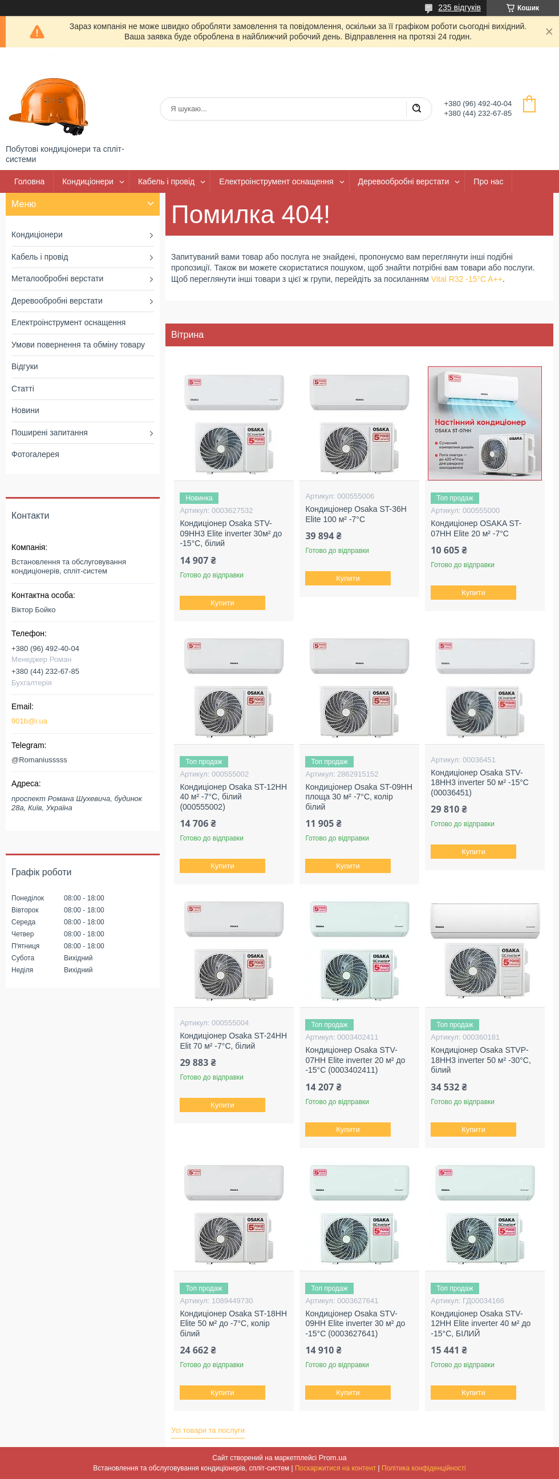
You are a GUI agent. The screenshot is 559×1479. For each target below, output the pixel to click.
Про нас (488, 181)
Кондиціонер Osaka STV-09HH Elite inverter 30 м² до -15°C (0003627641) (355, 1323)
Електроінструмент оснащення (276, 181)
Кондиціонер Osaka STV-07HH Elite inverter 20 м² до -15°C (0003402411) (355, 1059)
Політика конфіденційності (424, 1468)
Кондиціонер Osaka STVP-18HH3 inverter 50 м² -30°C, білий (481, 1059)
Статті (22, 388)
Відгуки (24, 366)
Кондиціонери (88, 181)
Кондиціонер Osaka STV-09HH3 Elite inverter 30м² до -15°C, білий (231, 533)
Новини (25, 410)
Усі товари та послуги (208, 1430)
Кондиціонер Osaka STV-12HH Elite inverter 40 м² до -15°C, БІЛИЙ (480, 1323)
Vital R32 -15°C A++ (467, 279)
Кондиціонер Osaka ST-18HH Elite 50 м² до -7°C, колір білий (233, 1323)
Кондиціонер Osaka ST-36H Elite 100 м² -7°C (356, 514)
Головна (29, 181)
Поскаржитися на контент (335, 1468)
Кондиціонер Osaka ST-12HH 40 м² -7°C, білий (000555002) (233, 796)
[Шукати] (416, 109)
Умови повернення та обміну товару (78, 344)
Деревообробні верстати (403, 181)
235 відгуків (459, 7)
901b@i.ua (29, 721)
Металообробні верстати (57, 278)
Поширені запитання (49, 432)
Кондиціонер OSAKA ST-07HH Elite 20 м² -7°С (476, 528)
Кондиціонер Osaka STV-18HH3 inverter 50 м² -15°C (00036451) (480, 782)
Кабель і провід (166, 181)
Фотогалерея (35, 454)
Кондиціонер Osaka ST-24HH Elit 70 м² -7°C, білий (233, 1040)
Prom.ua (333, 1457)
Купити (223, 603)
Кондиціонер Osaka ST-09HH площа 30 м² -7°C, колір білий (358, 796)
